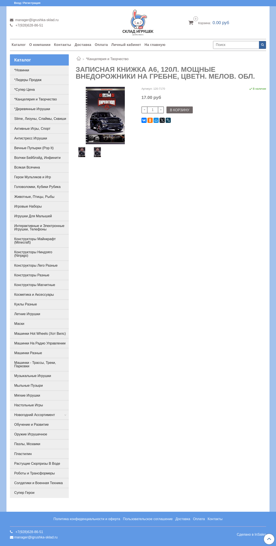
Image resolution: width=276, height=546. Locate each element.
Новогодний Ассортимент (34, 415)
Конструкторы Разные (31, 275)
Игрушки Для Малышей (33, 216)
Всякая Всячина (27, 167)
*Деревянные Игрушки (32, 109)
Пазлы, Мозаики (27, 444)
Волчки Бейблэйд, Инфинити (37, 158)
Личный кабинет (126, 45)
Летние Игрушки (27, 314)
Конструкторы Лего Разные (36, 265)
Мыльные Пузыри (28, 385)
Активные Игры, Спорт (32, 128)
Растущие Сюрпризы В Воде (37, 463)
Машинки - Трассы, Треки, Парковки (35, 364)
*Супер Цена (24, 89)
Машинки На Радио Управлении (40, 343)
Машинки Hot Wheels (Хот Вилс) (40, 333)
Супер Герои (24, 492)
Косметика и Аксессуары (34, 294)
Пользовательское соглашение (147, 519)
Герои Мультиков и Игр (32, 177)
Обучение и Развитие (31, 424)
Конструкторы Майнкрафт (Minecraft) (35, 240)
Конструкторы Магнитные (34, 285)
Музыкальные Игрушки (32, 376)
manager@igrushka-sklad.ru (36, 20)
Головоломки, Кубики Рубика (37, 187)
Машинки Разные (28, 353)
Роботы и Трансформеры (34, 473)
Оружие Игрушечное (30, 434)
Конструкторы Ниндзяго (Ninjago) (33, 253)
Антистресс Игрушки (30, 138)
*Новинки (21, 70)
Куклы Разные (25, 304)
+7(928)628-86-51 (28, 25)
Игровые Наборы (28, 206)
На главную (154, 45)
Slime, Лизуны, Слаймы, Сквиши (40, 118)
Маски (19, 323)
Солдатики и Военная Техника (38, 483)
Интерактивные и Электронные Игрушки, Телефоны (39, 227)
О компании (39, 45)
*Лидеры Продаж (28, 80)
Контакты (62, 45)
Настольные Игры (28, 405)
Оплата (101, 45)
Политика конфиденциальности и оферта (86, 519)
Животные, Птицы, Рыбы (34, 197)
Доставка (83, 45)
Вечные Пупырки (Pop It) (33, 148)
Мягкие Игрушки (27, 395)
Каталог (19, 45)
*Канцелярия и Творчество (107, 59)
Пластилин (23, 454)
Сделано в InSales (251, 534)
